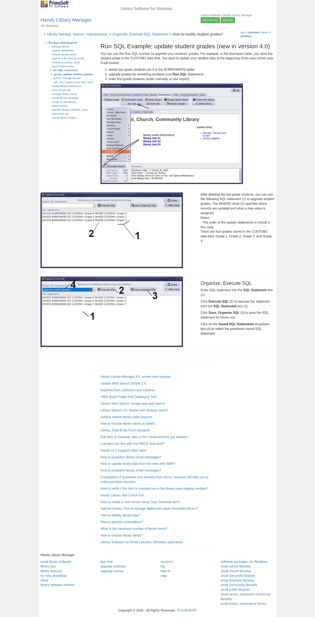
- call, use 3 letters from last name (71, 82)
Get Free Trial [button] (210, 20)
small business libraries (237, 580)
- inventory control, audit (64, 62)
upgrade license (112, 571)
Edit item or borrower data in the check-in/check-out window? (144, 437)
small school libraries (236, 566)
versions (167, 561)
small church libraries (236, 571)
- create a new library (62, 102)
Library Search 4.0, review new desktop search (134, 410)
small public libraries (235, 589)
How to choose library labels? (122, 535)
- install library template (64, 97)
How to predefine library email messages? (131, 457)
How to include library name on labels (128, 423)
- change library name (63, 94)
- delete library (58, 105)
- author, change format (64, 78)
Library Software (211, 15)
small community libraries (239, 585)
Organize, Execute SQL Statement (140, 34)
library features (51, 571)
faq (163, 566)
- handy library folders (63, 117)
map (164, 575)
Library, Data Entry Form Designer (125, 430)
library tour (48, 566)
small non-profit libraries (238, 575)
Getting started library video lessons (126, 417)
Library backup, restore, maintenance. (77, 34)
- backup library (59, 46)
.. (41, 34)
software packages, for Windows (244, 561)
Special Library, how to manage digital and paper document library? (149, 508)
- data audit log (59, 113)
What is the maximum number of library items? (134, 528)
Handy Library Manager (66, 20)
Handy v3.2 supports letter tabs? (124, 450)
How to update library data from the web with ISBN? (138, 463)
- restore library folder (63, 54)
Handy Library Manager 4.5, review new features (136, 376)
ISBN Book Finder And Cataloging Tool (128, 397)
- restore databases (61, 50)
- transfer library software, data (68, 109)
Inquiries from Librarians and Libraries (128, 390)
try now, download (53, 575)
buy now (107, 561)
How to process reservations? (122, 522)
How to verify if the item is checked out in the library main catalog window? (154, 488)
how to (165, 571)
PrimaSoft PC (187, 610)
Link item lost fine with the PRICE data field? (133, 443)
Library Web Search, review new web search (133, 403)
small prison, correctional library (243, 603)
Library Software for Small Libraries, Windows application (142, 542)
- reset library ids (60, 89)
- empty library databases (65, 86)
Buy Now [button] (228, 20)
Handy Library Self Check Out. (122, 495)
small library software (55, 561)
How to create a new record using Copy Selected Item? (140, 502)
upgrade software (113, 566)
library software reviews (57, 585)
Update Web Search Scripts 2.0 (123, 383)
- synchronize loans (61, 66)
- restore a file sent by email (66, 58)
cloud (44, 580)
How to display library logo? (120, 515)
